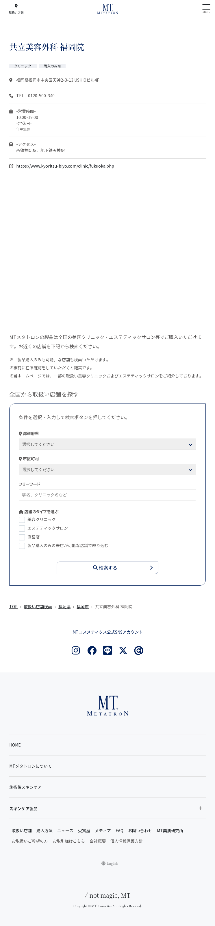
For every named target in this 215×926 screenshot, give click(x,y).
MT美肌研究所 (170, 830)
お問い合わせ (140, 830)
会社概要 (98, 841)
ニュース (65, 830)
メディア (103, 830)
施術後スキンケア (25, 787)
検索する (105, 567)
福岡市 (83, 606)
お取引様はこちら (69, 841)
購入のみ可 (52, 66)
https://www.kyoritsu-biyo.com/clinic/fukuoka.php (65, 166)
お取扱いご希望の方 (30, 841)
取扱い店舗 (22, 830)
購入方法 (44, 830)
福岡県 (64, 606)
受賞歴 (84, 830)
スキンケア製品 (23, 808)
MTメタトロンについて (30, 766)
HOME (15, 745)
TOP (13, 606)
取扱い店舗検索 (38, 606)
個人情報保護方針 (126, 841)
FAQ (119, 830)
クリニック (23, 66)
